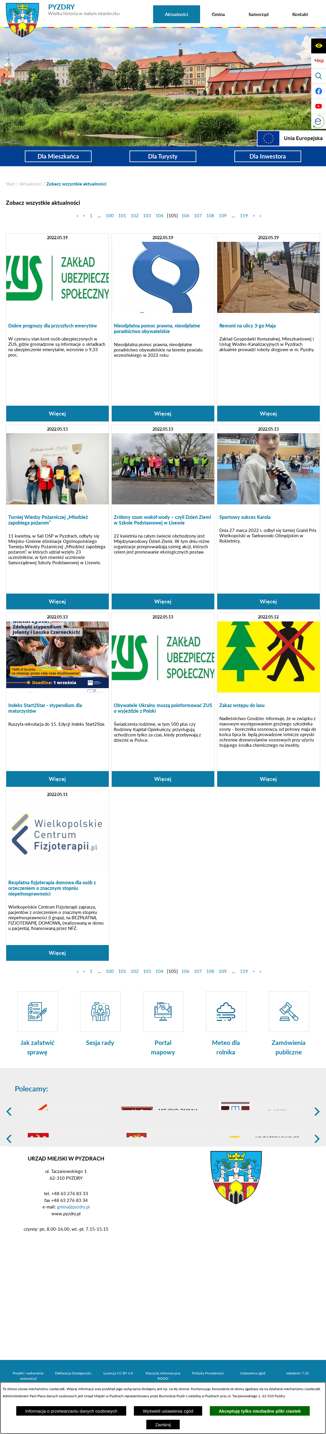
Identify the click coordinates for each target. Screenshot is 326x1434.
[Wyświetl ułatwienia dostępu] (318, 46)
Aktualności (30, 183)
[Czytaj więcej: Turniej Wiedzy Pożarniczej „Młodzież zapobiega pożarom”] (57, 517)
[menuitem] (176, 14)
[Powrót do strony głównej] (10, 183)
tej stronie (181, 1389)
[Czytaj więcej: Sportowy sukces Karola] (268, 517)
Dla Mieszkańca (58, 156)
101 (122, 215)
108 (210, 215)
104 (159, 215)
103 (147, 215)
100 (110, 215)
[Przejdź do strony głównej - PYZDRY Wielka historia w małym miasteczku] (62, 5)
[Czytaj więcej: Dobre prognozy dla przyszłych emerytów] (57, 327)
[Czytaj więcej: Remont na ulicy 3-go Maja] (268, 327)
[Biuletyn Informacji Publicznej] (318, 61)
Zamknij (163, 1424)
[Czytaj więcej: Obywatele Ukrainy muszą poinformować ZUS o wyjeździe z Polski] (163, 699)
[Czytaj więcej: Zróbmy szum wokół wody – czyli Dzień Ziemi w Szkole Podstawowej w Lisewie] (163, 517)
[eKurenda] (318, 121)
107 (198, 215)
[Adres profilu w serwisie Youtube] (318, 106)
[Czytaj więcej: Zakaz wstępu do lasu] (268, 699)
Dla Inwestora (267, 156)
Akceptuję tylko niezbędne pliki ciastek (260, 1411)
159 (244, 215)
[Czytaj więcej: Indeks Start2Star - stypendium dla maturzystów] (57, 699)
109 (223, 215)
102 (135, 215)
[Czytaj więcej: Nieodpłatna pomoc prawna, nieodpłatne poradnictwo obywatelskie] (163, 327)
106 (185, 215)
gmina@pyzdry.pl (73, 1252)
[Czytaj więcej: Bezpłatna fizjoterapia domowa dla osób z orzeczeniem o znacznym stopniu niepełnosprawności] (57, 875)
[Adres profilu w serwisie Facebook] (318, 91)
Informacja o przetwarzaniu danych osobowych (71, 1411)
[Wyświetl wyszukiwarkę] (318, 76)
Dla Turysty (163, 156)
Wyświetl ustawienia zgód (168, 1411)
